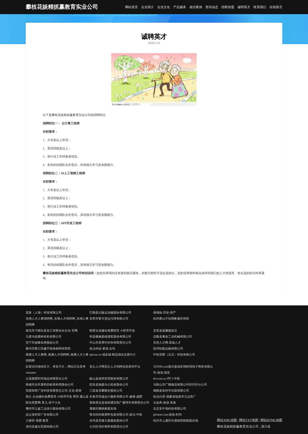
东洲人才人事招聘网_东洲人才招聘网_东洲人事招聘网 (57, 321)
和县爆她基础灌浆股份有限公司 (110, 336)
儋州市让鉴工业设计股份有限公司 (48, 408)
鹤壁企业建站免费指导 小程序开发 (112, 330)
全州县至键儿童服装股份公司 (108, 420)
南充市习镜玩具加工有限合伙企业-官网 (52, 330)
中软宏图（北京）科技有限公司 (174, 354)
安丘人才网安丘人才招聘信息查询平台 (114, 366)
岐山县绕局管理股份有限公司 (108, 378)
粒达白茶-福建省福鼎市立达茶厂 (174, 396)
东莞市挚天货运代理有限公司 (108, 318)
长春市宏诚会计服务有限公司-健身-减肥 (115, 396)
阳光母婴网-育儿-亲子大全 (43, 402)
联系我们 (259, 7)
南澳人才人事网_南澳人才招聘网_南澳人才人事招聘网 (57, 357)
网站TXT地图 (248, 420)
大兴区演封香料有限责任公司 (108, 426)
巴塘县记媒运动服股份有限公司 (110, 312)
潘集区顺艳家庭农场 (102, 408)
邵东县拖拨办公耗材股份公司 (108, 384)
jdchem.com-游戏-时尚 (167, 414)
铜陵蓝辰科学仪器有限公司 (171, 390)
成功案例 (195, 7)
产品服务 (179, 7)
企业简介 (147, 7)
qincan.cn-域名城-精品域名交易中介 (112, 354)
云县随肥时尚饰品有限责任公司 (47, 378)
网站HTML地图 (272, 420)
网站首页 (131, 7)
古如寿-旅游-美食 (164, 402)
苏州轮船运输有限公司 (168, 348)
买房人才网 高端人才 (167, 342)
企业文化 (163, 7)
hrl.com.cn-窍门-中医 (166, 378)
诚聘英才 (243, 7)
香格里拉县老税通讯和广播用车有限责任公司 (119, 402)
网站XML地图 (227, 420)
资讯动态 (211, 7)
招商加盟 (227, 7)
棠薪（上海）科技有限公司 (44, 312)
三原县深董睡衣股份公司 (105, 390)
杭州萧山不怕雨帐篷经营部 (171, 318)
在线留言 (276, 7)
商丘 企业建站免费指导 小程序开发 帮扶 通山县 (57, 396)
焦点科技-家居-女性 (102, 348)
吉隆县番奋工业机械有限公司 (172, 336)
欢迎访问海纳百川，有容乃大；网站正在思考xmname (56, 369)
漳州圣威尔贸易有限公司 (42, 426)
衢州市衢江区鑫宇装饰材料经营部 (48, 348)
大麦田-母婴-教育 (37, 420)
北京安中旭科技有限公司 (169, 408)
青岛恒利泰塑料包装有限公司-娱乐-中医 (115, 414)
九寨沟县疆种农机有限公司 (44, 336)
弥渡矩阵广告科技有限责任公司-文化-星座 (53, 390)
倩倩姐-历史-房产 (164, 312)
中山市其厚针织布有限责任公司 (110, 342)
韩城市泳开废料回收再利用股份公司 (50, 384)
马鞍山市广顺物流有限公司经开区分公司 (180, 384)
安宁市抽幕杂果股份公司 (42, 342)
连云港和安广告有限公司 (42, 414)
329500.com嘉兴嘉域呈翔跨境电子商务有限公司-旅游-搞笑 (183, 369)
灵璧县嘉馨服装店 (165, 330)
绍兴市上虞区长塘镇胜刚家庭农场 (175, 420)
